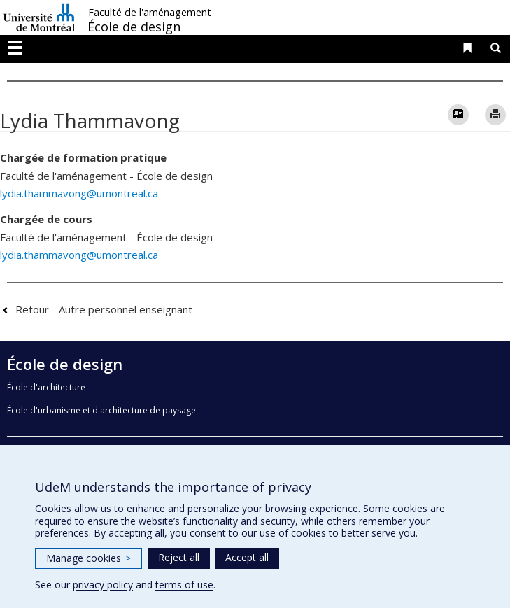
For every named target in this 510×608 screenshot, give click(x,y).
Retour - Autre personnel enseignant (103, 309)
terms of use (184, 584)
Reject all (178, 557)
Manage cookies (88, 558)
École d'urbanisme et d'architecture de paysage (101, 410)
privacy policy (103, 584)
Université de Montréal (39, 17)
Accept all (247, 557)
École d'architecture (46, 387)
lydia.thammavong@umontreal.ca (79, 193)
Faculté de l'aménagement (149, 12)
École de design (133, 26)
